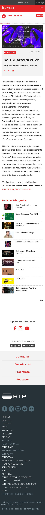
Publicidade (16, 504)
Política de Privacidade (10, 502)
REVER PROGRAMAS (10, 443)
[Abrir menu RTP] (22, 2)
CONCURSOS (7, 447)
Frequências (23, 364)
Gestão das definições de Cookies (17, 494)
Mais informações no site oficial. (16, 189)
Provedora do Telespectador (16, 460)
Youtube (25, 409)
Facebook (5, 409)
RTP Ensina (7, 433)
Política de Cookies (28, 502)
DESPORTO (6, 420)
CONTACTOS (7, 457)
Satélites (6, 470)
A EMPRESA (7, 474)
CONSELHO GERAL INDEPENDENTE (16, 477)
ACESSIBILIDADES (9, 467)
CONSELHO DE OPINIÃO (11, 480)
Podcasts (22, 379)
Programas (22, 372)
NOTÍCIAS (6, 417)
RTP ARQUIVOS (8, 430)
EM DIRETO (6, 440)
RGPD (4, 490)
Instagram (18, 409)
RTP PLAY (6, 437)
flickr (31, 409)
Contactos (23, 356)
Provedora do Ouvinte (12, 464)
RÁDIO (4, 427)
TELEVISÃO (6, 423)
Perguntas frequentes (13, 450)
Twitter (11, 409)
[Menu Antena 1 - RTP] (42, 8)
